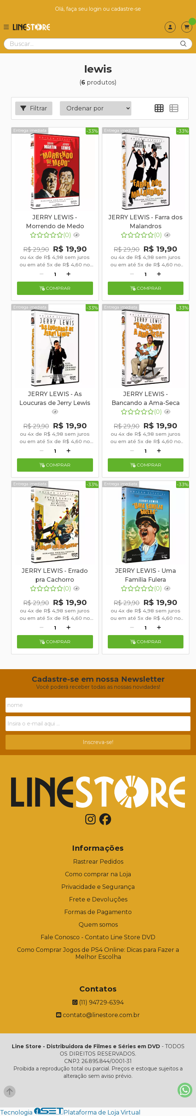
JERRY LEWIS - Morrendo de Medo (55, 222)
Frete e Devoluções (98, 899)
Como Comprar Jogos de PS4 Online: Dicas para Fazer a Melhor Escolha (98, 953)
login (96, 9)
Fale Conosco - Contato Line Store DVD (98, 937)
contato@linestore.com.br (98, 1015)
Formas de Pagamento (98, 912)
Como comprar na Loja (98, 874)
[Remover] (41, 274)
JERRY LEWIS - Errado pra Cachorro (55, 575)
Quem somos (98, 924)
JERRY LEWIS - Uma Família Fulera (145, 575)
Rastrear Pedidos (98, 861)
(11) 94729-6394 (98, 1002)
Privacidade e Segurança (98, 886)
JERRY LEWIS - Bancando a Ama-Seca (145, 398)
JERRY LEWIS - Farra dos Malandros (146, 222)
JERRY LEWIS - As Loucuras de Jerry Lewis (54, 398)
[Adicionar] (68, 274)
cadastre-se (126, 9)
